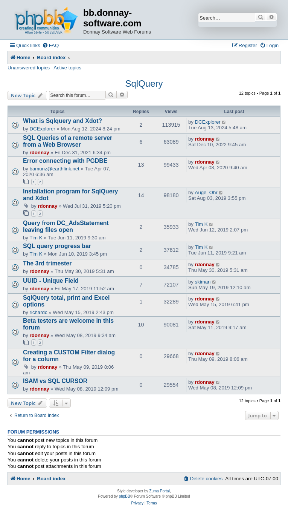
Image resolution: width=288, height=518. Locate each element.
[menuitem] (50, 45)
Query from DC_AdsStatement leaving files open (66, 226)
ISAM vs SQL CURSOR (55, 381)
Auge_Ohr (206, 192)
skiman (203, 282)
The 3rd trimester (47, 263)
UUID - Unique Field (51, 280)
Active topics (67, 67)
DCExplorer (42, 129)
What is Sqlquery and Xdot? (62, 121)
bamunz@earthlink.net (54, 169)
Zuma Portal (159, 491)
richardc (38, 312)
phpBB (124, 496)
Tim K (36, 238)
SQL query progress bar (57, 246)
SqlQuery (144, 83)
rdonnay (39, 152)
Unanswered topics (29, 67)
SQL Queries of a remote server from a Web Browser (67, 141)
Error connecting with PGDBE (65, 161)
